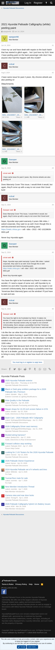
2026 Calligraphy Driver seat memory (21, 426)
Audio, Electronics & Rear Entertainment (20, 414)
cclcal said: (7, 173)
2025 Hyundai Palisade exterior (18, 380)
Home (36, 584)
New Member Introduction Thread (19, 487)
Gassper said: (8, 210)
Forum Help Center (12, 448)
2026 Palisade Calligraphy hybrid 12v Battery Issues (27, 504)
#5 (53, 252)
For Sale (8, 474)
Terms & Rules (8, 584)
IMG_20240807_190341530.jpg (16, 115)
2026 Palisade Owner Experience (19, 461)
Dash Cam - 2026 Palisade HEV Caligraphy (24, 418)
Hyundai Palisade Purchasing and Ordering (21, 405)
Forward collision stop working (18, 443)
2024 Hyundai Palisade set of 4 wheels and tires (26, 469)
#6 (53, 309)
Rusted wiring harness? (15, 435)
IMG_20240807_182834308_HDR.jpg (18, 149)
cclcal (11, 64)
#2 (53, 73)
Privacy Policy (21, 584)
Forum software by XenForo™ (24, 633)
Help (30, 584)
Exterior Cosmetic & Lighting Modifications (21, 397)
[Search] (51, 3)
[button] (3, 3)
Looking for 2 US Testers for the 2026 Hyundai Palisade (29, 452)
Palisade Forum (9, 581)
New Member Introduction (15, 492)
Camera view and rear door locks (19, 495)
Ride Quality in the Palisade (17, 400)
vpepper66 (7, 31)
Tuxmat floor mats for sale (16, 478)
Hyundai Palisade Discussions (16, 385)
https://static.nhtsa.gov (11, 229)
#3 (53, 168)
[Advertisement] (28, 16)
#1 (53, 45)
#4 (53, 205)
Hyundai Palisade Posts (13, 376)
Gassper (13, 159)
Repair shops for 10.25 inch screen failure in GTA (26, 409)
